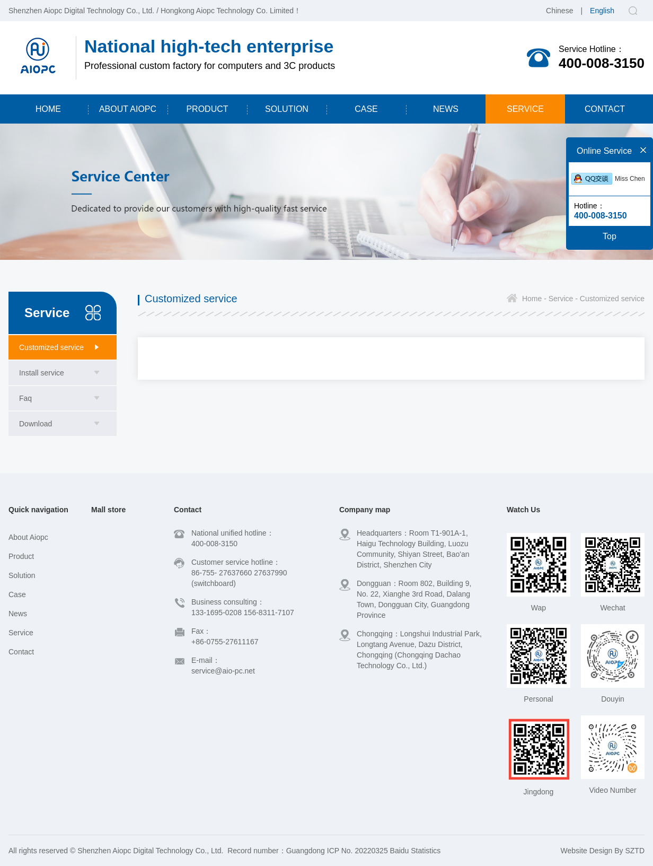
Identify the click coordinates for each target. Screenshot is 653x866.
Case (17, 594)
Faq (25, 398)
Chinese (559, 10)
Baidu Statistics (415, 850)
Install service (41, 373)
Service (20, 632)
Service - (562, 298)
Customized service (51, 347)
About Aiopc (28, 537)
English (602, 10)
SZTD (635, 850)
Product (21, 556)
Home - (534, 298)
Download (35, 423)
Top (609, 236)
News (17, 613)
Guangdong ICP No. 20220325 (337, 850)
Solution (22, 575)
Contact (21, 652)
